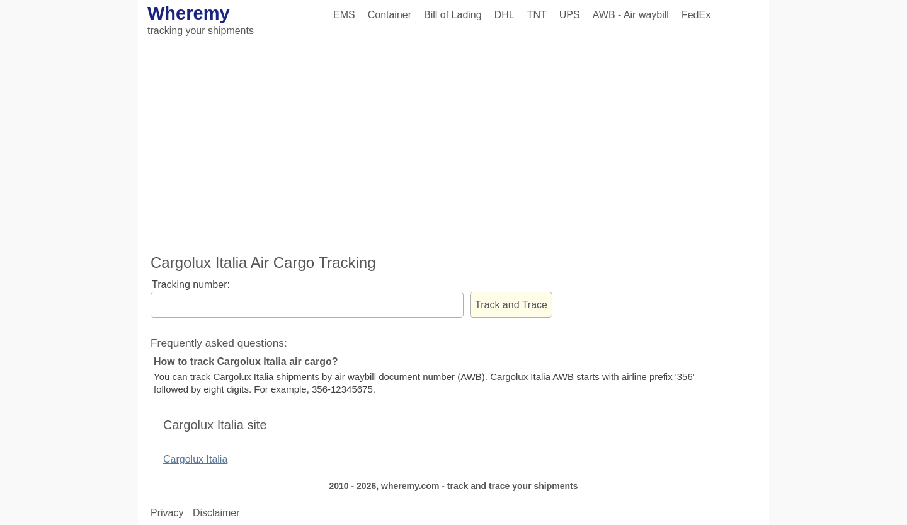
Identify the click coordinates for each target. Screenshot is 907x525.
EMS (344, 14)
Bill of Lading (453, 14)
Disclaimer (216, 512)
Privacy (167, 512)
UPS (569, 14)
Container (389, 14)
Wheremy (188, 13)
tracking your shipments (200, 30)
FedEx (696, 14)
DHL (504, 14)
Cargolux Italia (195, 459)
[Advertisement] (453, 147)
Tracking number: (191, 284)
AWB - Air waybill (631, 14)
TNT (537, 14)
